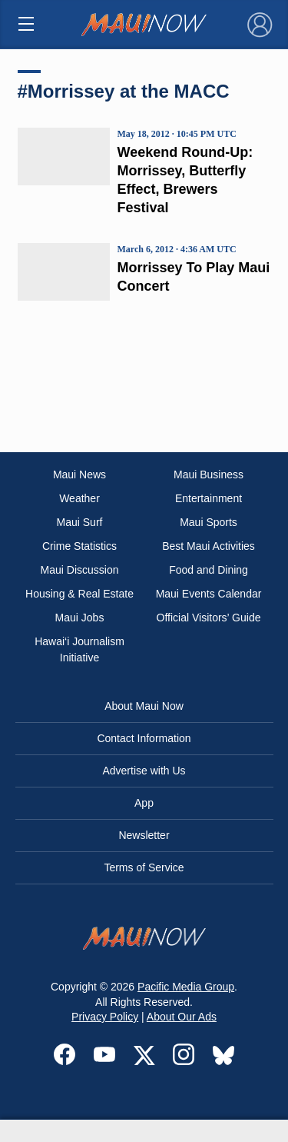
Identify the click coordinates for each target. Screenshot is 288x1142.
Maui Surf (80, 522)
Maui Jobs (79, 617)
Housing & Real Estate (79, 594)
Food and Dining (208, 570)
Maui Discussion (80, 570)
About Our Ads (182, 1016)
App (144, 803)
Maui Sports (208, 522)
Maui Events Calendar (209, 594)
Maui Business (208, 474)
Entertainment (208, 498)
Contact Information (143, 738)
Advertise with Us (143, 770)
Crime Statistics (79, 546)
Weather (79, 498)
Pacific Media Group (185, 987)
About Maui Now (144, 706)
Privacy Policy (104, 1016)
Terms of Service (144, 867)
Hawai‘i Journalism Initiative (79, 649)
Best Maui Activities (208, 546)
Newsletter (143, 835)
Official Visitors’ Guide (209, 617)
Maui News (79, 474)
